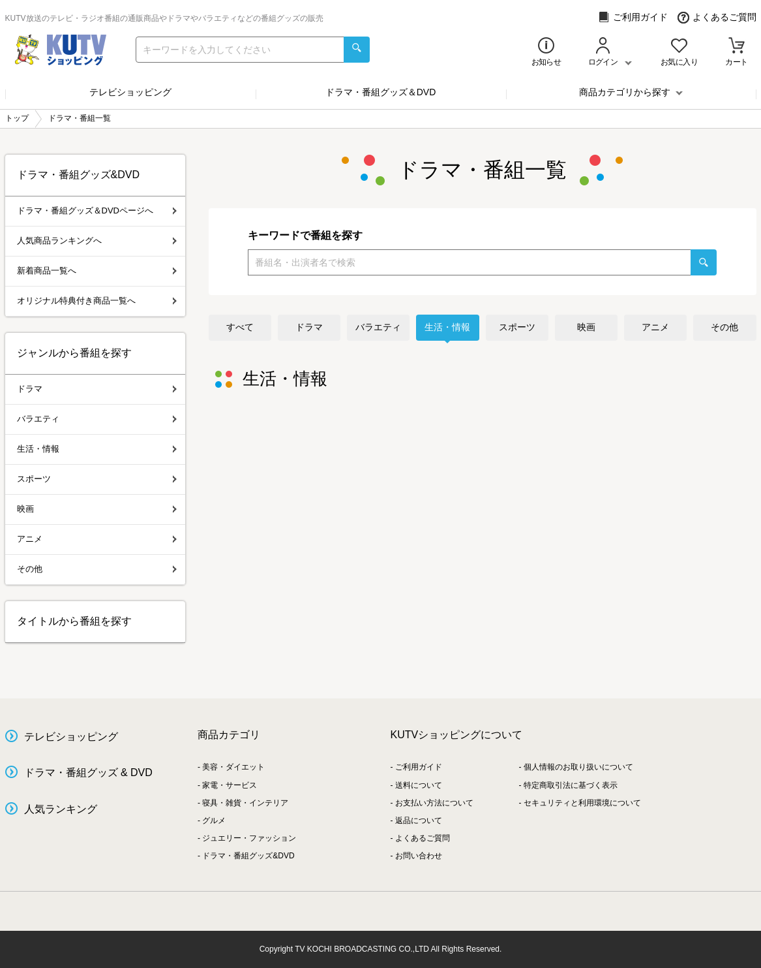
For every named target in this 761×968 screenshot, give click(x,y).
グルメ (214, 820)
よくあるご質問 (717, 17)
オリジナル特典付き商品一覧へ (97, 300)
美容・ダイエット (233, 767)
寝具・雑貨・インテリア (245, 802)
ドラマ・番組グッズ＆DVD (380, 92)
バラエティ (378, 327)
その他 (724, 327)
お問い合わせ (418, 855)
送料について (418, 785)
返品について (418, 820)
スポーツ (517, 327)
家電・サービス (229, 785)
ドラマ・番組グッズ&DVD (248, 855)
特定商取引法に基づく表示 (571, 785)
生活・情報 (447, 327)
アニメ (655, 327)
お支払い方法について (434, 802)
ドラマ (309, 327)
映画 (586, 327)
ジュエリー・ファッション (249, 838)
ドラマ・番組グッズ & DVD (88, 772)
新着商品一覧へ (97, 270)
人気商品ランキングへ (97, 240)
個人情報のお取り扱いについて (578, 767)
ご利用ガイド (633, 17)
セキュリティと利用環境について (582, 802)
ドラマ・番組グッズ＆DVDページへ (97, 210)
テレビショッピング (130, 92)
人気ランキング (60, 809)
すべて (240, 327)
